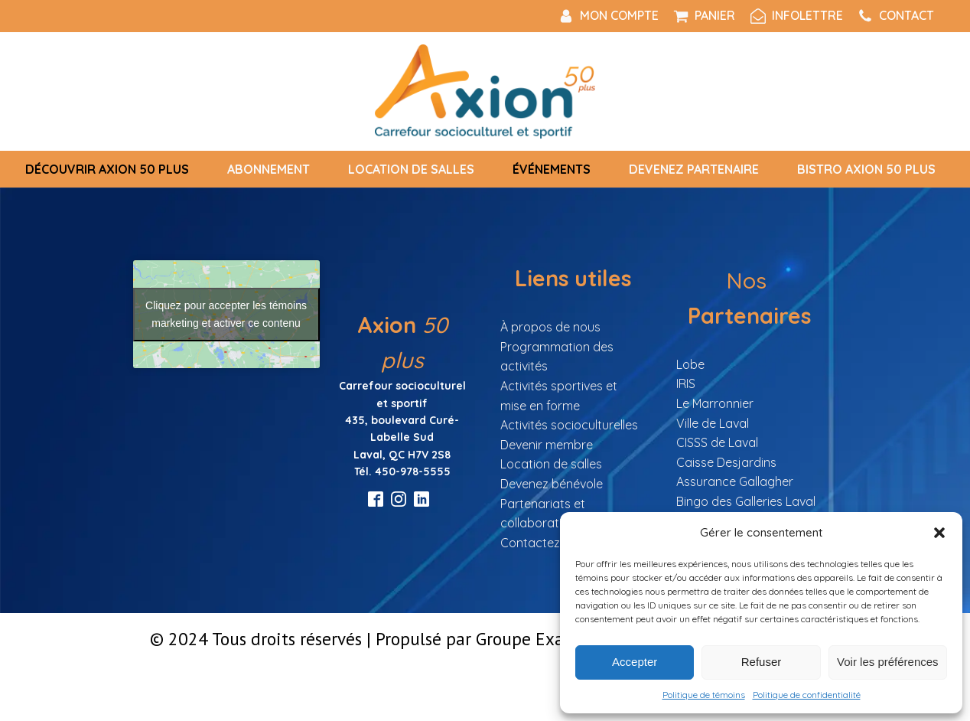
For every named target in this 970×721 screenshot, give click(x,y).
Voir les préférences (888, 661)
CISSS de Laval (717, 442)
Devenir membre (546, 444)
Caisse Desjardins (726, 462)
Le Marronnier (715, 403)
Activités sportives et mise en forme (558, 395)
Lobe (690, 364)
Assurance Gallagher (734, 481)
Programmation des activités (557, 356)
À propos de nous (550, 326)
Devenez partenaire (694, 169)
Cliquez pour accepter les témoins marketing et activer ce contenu (226, 314)
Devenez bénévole (551, 483)
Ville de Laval (712, 423)
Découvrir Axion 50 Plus (107, 169)
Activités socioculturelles (569, 424)
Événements (552, 169)
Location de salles (411, 169)
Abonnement (268, 169)
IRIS (685, 383)
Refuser (761, 661)
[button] (939, 532)
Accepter (634, 661)
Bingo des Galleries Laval (745, 501)
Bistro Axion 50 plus (866, 169)
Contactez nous (545, 542)
